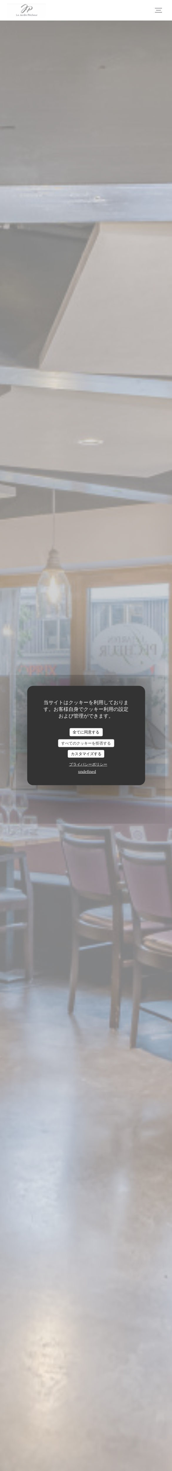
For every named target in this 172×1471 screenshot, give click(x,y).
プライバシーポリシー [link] (88, 764)
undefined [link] (87, 771)
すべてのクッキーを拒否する (86, 742)
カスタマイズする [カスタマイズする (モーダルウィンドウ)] (86, 753)
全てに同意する (86, 732)
